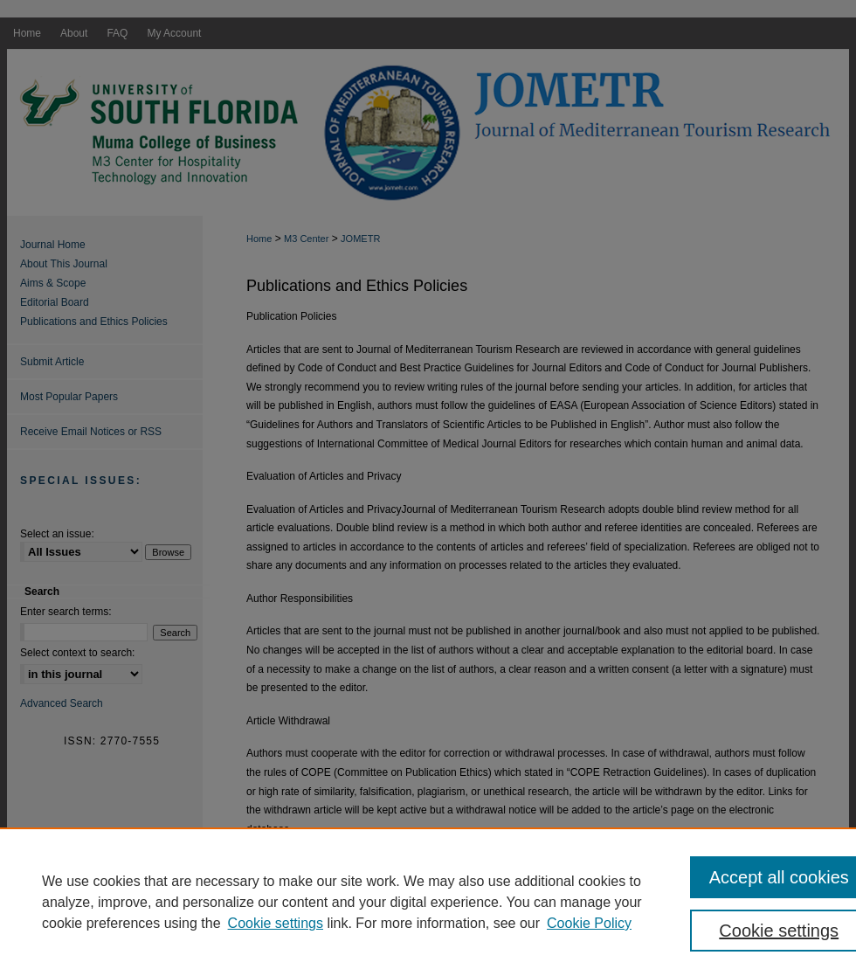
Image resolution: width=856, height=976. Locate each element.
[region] (428, 901)
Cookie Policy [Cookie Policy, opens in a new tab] (589, 923)
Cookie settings (275, 923)
